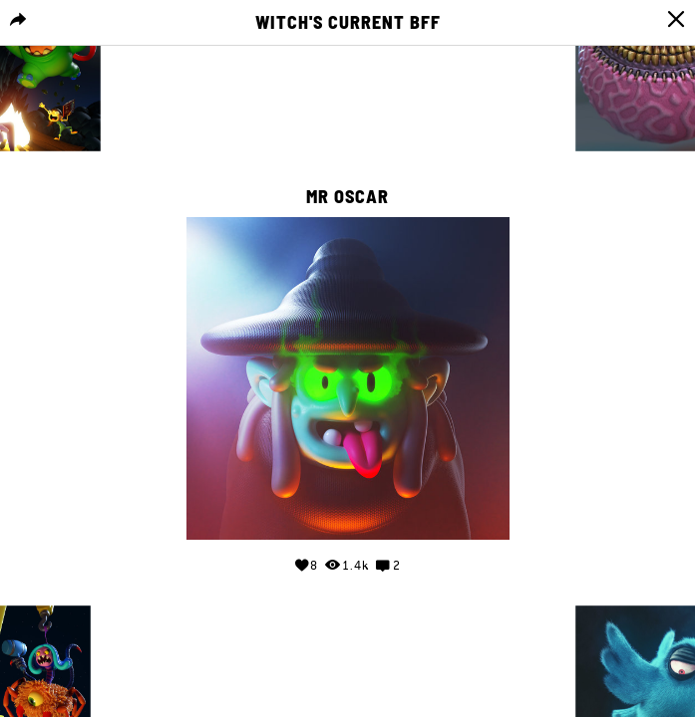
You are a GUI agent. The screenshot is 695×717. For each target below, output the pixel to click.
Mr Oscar (347, 197)
